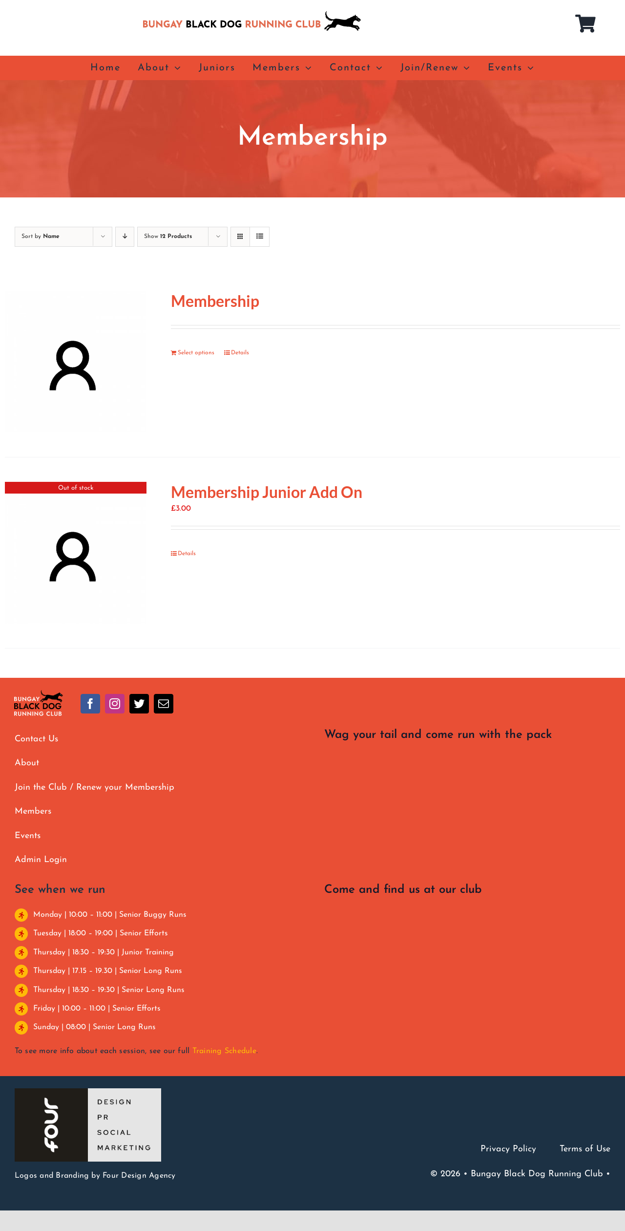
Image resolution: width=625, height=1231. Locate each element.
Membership (215, 300)
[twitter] (139, 703)
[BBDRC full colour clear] (38, 694)
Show (168, 236)
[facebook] (90, 703)
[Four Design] (88, 1092)
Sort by (40, 236)
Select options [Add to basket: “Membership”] (196, 353)
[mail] (163, 703)
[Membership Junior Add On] (75, 553)
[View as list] (259, 236)
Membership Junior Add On (266, 491)
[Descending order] (124, 237)
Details (240, 353)
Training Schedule (224, 1051)
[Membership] (75, 361)
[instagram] (115, 703)
